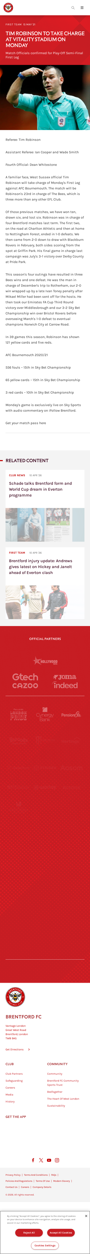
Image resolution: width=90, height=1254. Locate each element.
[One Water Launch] (71, 848)
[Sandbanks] (18, 901)
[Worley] (45, 794)
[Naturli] (45, 848)
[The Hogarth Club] (18, 928)
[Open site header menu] (82, 7)
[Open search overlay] (73, 8)
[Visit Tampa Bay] (45, 821)
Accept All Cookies (61, 1232)
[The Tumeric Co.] (45, 928)
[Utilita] (18, 848)
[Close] (86, 1216)
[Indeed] (65, 684)
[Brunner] (18, 875)
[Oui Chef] (71, 875)
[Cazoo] (25, 685)
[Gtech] (25, 676)
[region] (45, 1232)
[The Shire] (45, 901)
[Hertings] (71, 741)
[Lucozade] (71, 928)
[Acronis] (71, 794)
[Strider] (45, 767)
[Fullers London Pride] (18, 714)
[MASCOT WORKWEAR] (71, 821)
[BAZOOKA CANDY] (18, 741)
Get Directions (14, 1063)
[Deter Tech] (18, 767)
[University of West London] (18, 821)
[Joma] (65, 677)
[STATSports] (18, 794)
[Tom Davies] (71, 901)
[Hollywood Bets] (45, 660)
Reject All (29, 1232)
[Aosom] (71, 767)
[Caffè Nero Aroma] (45, 955)
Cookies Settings (45, 1245)
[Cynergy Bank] (45, 714)
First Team (14, 24)
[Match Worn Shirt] (45, 875)
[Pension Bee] (71, 714)
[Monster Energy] (45, 741)
